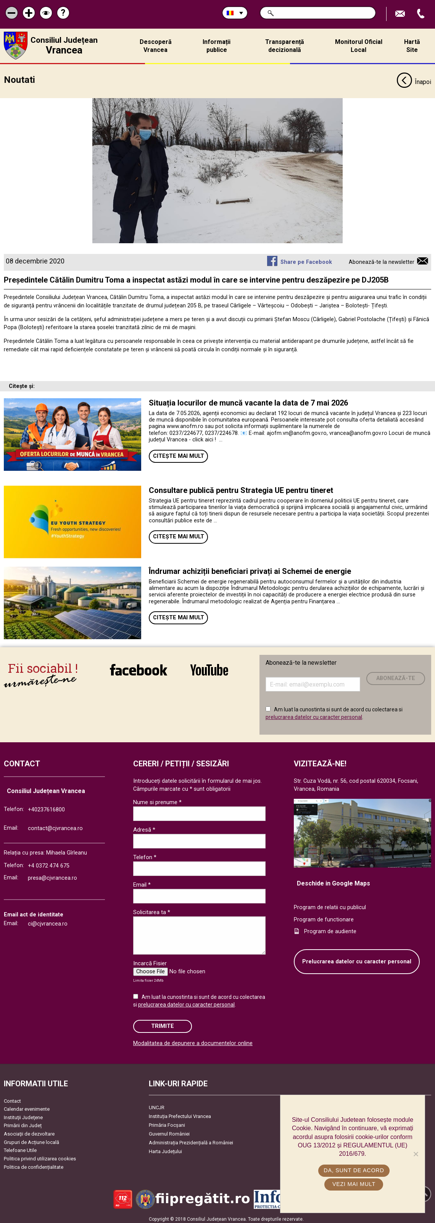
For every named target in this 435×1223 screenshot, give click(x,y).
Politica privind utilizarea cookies (40, 1155)
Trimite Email (401, 14)
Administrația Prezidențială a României (191, 1139)
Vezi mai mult (354, 1184)
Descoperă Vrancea (156, 45)
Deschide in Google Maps (333, 880)
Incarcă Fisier (150, 960)
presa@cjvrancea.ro (52, 875)
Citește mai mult (178, 453)
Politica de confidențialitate (33, 1164)
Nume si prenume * (157, 799)
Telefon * (144, 854)
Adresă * (144, 826)
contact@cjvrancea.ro (55, 825)
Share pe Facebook (306, 259)
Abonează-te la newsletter (381, 259)
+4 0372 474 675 (48, 863)
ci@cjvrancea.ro (48, 921)
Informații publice (216, 45)
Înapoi (413, 79)
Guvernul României (169, 1131)
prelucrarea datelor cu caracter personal (314, 714)
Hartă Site (412, 45)
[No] (415, 1154)
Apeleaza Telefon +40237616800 (421, 14)
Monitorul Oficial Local (358, 45)
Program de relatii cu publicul (330, 904)
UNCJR (156, 1104)
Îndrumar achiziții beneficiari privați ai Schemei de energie (250, 568)
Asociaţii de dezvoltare (29, 1131)
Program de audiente (330, 928)
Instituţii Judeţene (23, 1114)
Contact (12, 1098)
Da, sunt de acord (354, 1170)
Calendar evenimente (27, 1106)
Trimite (162, 1023)
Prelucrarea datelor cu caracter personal (356, 958)
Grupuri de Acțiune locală (31, 1139)
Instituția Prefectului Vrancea (180, 1113)
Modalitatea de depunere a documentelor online (193, 1040)
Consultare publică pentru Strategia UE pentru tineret (242, 487)
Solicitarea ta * (151, 909)
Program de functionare (324, 916)
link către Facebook (138, 666)
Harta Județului (165, 1148)
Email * (142, 881)
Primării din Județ (23, 1123)
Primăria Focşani (167, 1122)
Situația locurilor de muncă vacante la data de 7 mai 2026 (248, 399)
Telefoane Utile (20, 1147)
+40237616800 (46, 806)
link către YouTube (209, 666)
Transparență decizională (284, 45)
